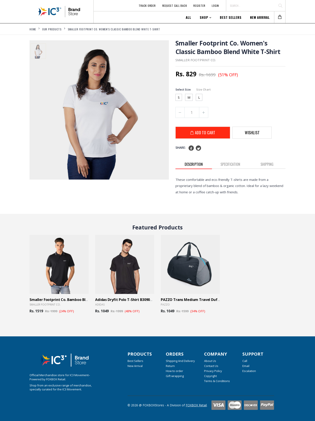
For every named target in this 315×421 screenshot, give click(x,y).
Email (245, 366)
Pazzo (165, 304)
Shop (204, 17)
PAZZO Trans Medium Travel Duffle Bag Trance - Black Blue (212, 299)
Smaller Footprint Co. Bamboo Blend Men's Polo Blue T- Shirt (81, 299)
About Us (210, 361)
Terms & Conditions (217, 381)
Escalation (249, 371)
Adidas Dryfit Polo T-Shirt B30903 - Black (129, 299)
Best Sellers (230, 17)
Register (199, 5)
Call (244, 361)
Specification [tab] (230, 164)
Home (33, 29)
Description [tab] (194, 164)
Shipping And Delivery (180, 361)
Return (170, 366)
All (188, 17)
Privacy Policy (213, 371)
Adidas (100, 304)
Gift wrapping (175, 376)
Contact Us (211, 366)
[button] (279, 17)
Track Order (147, 5)
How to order (174, 371)
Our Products (52, 29)
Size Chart (203, 89)
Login (215, 5)
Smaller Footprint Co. (45, 304)
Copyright (210, 376)
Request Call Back (174, 5)
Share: (180, 147)
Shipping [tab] (267, 164)
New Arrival (260, 17)
